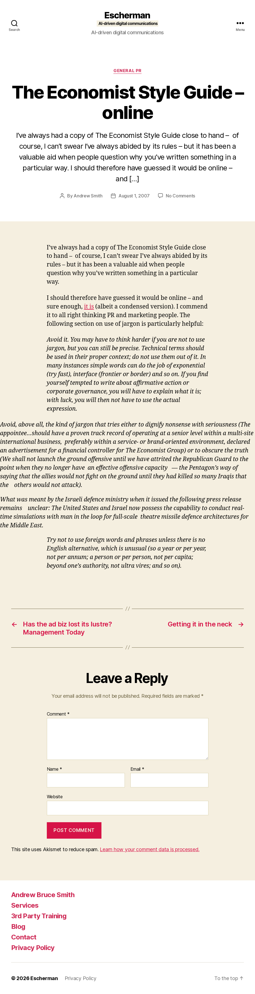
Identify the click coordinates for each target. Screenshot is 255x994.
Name (54, 769)
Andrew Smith (88, 196)
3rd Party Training (38, 916)
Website (55, 796)
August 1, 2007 (134, 196)
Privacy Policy (33, 948)
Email (137, 769)
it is (89, 306)
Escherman (44, 978)
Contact (23, 937)
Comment (58, 714)
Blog (18, 926)
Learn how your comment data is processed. (149, 849)
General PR (127, 70)
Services (25, 905)
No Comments (180, 196)
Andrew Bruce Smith (42, 895)
